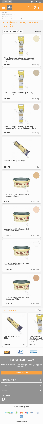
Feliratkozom (21, 373)
